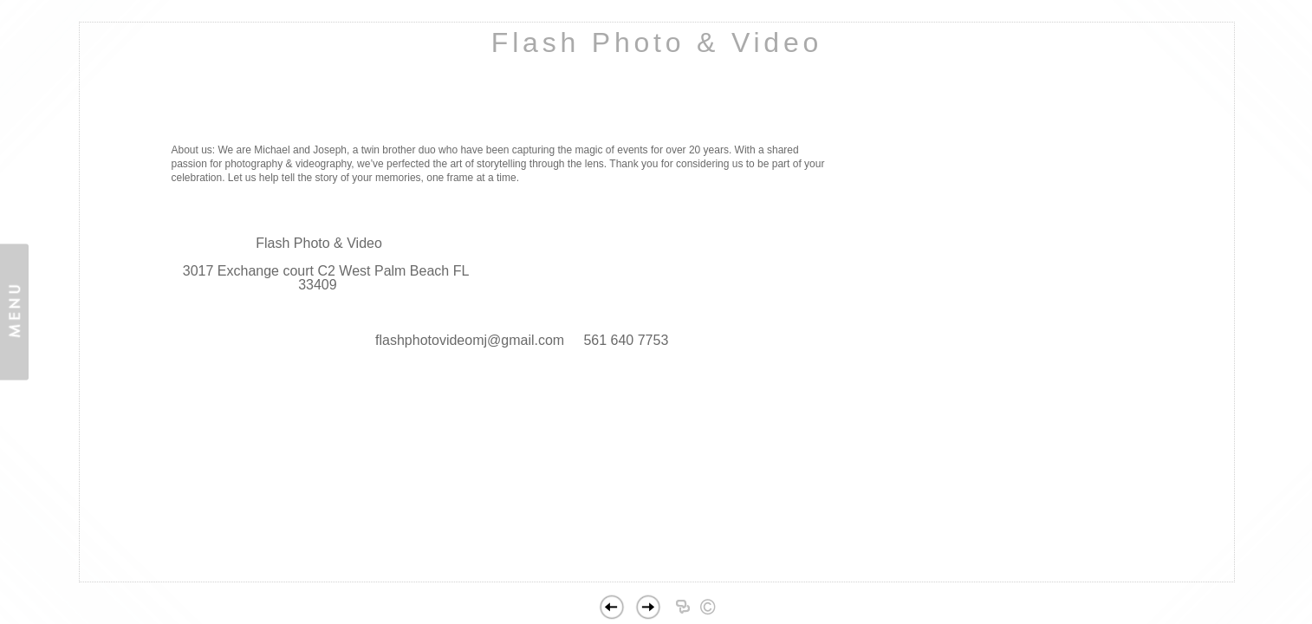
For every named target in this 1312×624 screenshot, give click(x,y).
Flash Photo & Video (656, 42)
